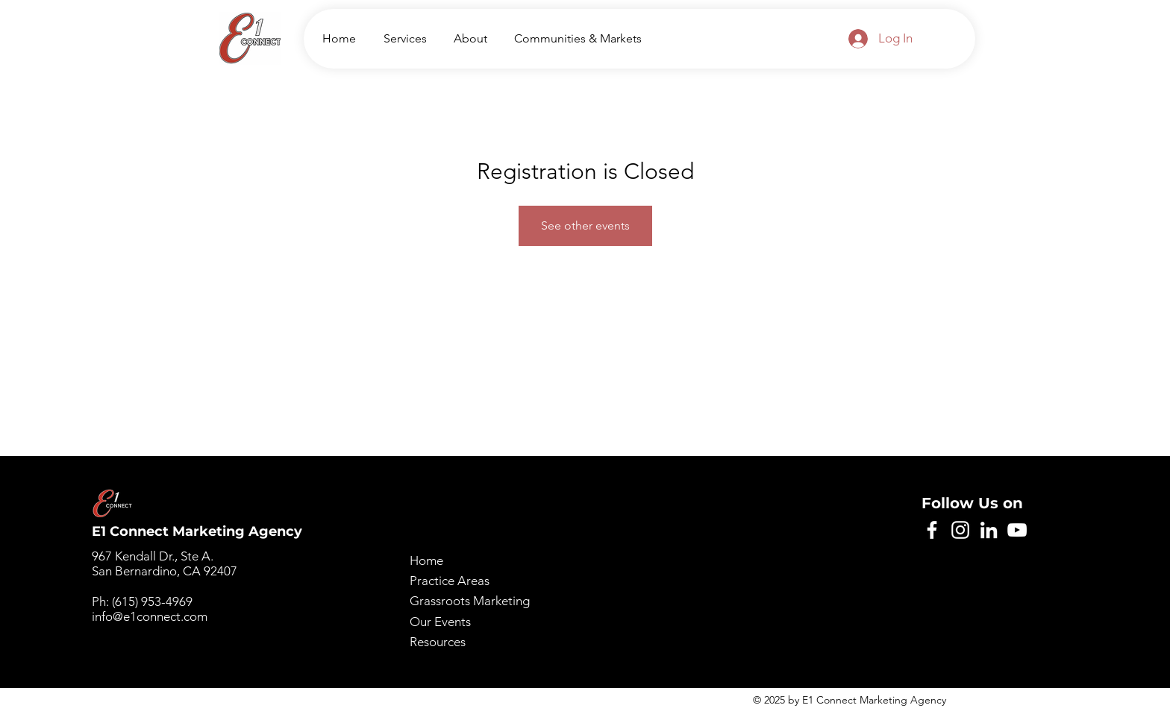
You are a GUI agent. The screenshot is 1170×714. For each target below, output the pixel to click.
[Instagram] (960, 530)
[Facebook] (932, 530)
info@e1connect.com (149, 616)
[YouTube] (1017, 530)
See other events (585, 225)
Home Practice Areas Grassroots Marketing (470, 580)
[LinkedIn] (989, 530)
